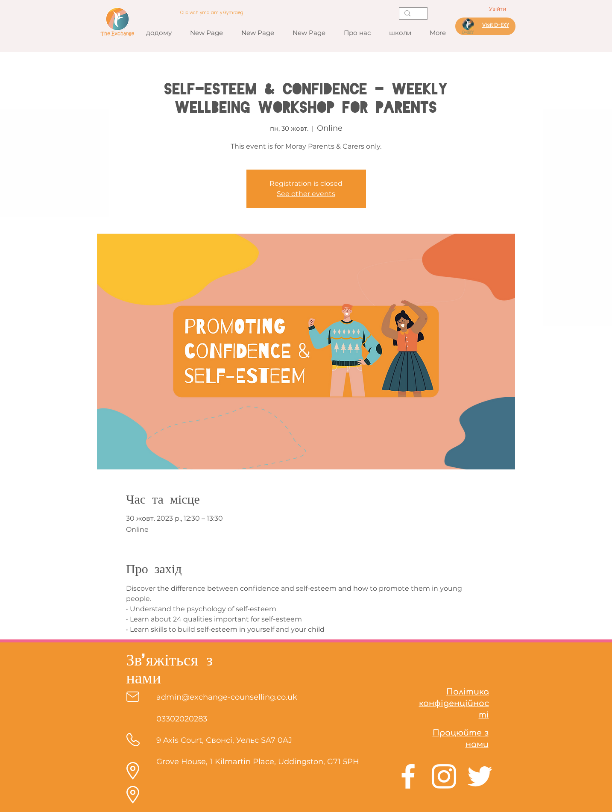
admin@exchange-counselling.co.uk (226, 697)
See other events (306, 194)
